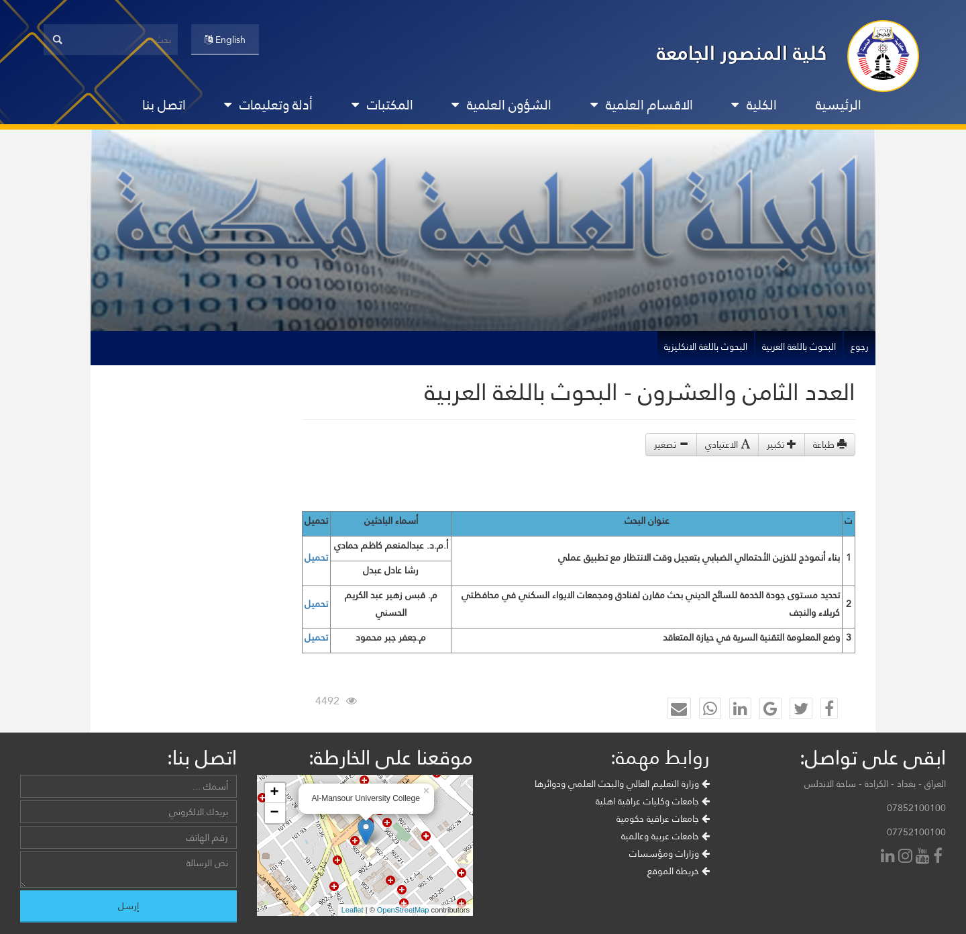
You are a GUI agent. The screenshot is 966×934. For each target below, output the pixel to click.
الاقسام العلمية (641, 105)
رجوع (860, 346)
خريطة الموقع (678, 871)
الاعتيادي (727, 444)
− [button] (274, 813)
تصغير (671, 444)
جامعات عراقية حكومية (663, 818)
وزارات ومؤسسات (669, 853)
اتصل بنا (164, 105)
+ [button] (274, 793)
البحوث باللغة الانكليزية (705, 346)
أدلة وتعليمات (268, 105)
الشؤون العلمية (501, 105)
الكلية (754, 105)
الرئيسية (838, 105)
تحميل (316, 557)
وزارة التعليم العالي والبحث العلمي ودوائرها (622, 783)
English (225, 39)
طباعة (830, 444)
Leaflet (352, 910)
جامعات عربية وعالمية (665, 836)
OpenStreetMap (403, 910)
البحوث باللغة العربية (799, 346)
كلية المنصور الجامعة (742, 52)
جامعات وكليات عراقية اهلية (653, 801)
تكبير (781, 444)
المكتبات (382, 105)
